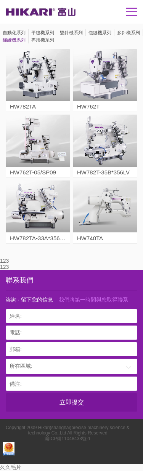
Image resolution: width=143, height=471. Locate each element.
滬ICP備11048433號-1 (67, 438)
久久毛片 (10, 467)
